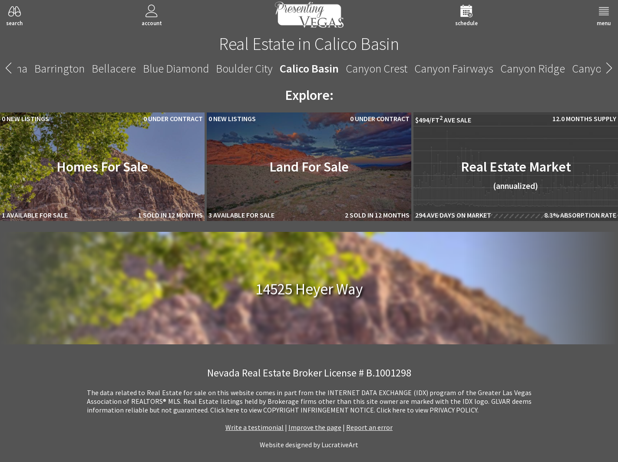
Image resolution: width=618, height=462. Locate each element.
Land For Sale (309, 166)
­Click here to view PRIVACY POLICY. (428, 410)
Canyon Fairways (453, 68)
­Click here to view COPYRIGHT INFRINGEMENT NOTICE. (292, 410)
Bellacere (114, 68)
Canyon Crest (376, 68)
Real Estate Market (516, 174)
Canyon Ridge (532, 68)
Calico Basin (309, 68)
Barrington (59, 68)
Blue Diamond (176, 68)
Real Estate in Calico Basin (309, 44)
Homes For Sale (102, 166)
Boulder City (244, 68)
